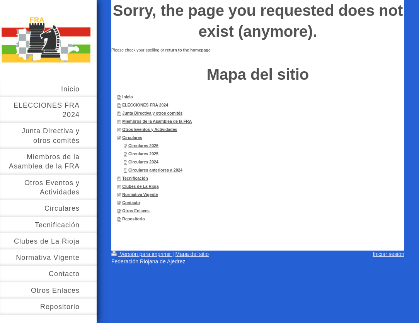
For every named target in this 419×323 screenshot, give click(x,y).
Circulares (132, 137)
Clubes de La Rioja (140, 186)
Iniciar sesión (388, 254)
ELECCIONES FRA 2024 (145, 105)
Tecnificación (135, 178)
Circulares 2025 (143, 153)
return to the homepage (188, 50)
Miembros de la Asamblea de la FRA (157, 121)
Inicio (127, 96)
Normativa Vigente (140, 194)
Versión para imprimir (141, 254)
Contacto (131, 202)
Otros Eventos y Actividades (149, 129)
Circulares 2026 (143, 145)
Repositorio (133, 218)
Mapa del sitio (192, 254)
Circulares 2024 (143, 162)
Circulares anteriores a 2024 (155, 170)
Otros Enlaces (136, 210)
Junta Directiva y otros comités (152, 113)
